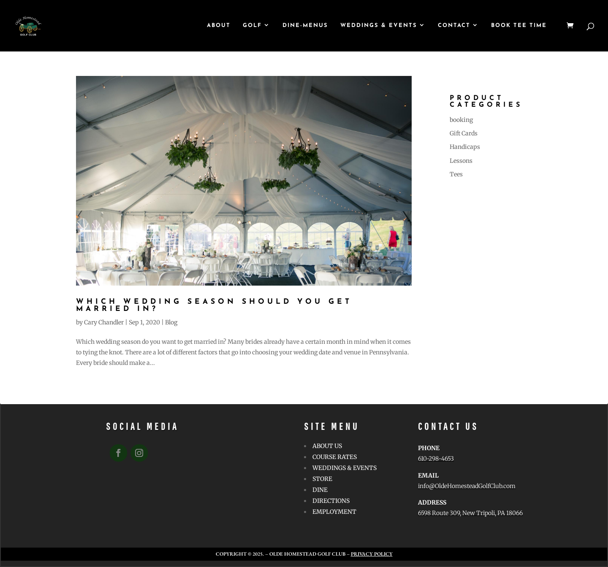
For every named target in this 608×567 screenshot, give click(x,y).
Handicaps (465, 147)
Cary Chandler (104, 322)
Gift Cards (464, 133)
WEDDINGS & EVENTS (378, 25)
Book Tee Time (519, 25)
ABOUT (219, 25)
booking (461, 120)
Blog (171, 322)
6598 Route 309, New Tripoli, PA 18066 (470, 513)
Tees (456, 174)
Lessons (461, 161)
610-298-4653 (436, 458)
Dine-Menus (305, 25)
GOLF (252, 25)
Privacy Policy (372, 554)
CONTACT (454, 25)
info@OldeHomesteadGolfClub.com (467, 486)
